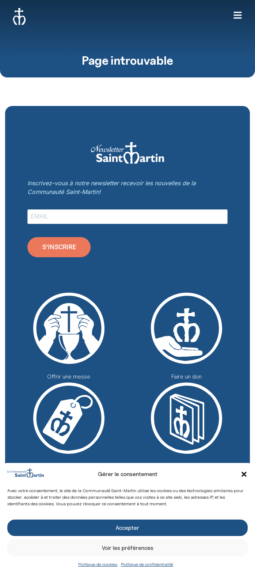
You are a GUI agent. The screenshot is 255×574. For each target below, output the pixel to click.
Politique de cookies (97, 564)
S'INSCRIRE (59, 247)
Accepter (127, 528)
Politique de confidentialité (147, 564)
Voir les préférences (127, 548)
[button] (244, 474)
